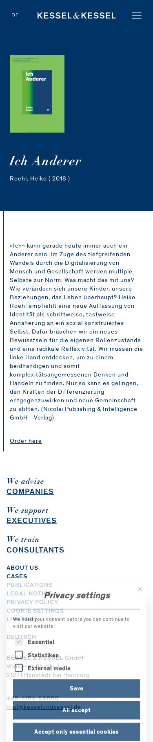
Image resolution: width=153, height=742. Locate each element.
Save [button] (76, 720)
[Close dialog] (139, 621)
